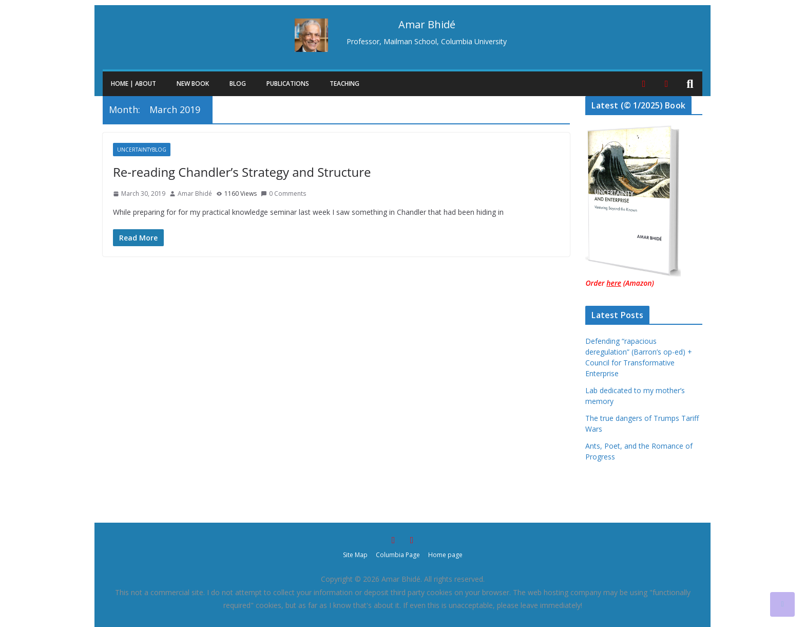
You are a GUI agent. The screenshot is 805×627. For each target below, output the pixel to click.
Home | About (133, 83)
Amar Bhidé (195, 193)
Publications (287, 83)
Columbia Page (398, 554)
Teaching (344, 83)
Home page (445, 554)
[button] (158, 84)
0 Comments (283, 193)
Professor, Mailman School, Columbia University (427, 41)
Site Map (355, 554)
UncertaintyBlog (141, 149)
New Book (193, 83)
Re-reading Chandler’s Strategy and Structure (242, 171)
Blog (237, 83)
